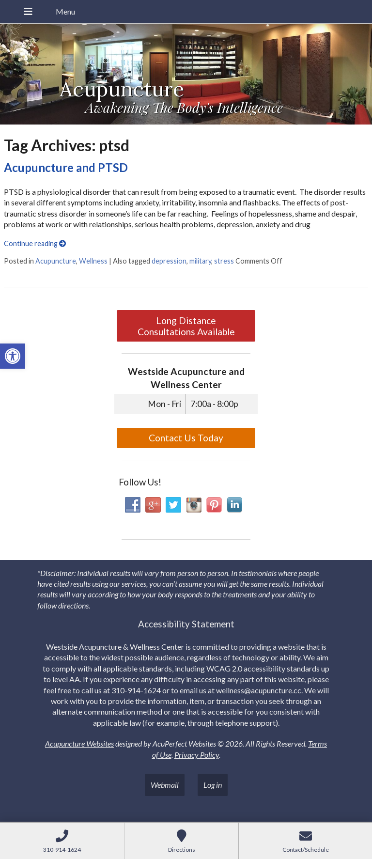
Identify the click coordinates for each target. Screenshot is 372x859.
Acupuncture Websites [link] (79, 743)
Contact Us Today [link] (186, 437)
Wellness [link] (93, 261)
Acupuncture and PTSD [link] (66, 167)
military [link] (200, 261)
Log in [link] (212, 784)
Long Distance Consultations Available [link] (186, 326)
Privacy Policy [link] (196, 754)
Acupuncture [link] (55, 261)
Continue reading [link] (35, 243)
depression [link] (169, 261)
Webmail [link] (165, 784)
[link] (12, 356)
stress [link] (224, 261)
